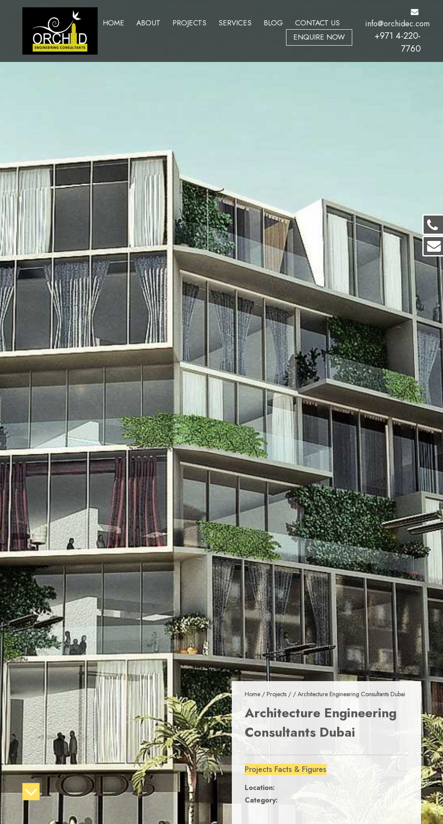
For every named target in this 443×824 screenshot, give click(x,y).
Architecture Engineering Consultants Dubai (351, 694)
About (148, 23)
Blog (273, 23)
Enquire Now (319, 37)
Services (235, 23)
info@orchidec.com (397, 18)
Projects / (280, 694)
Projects (189, 23)
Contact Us (317, 23)
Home (113, 23)
